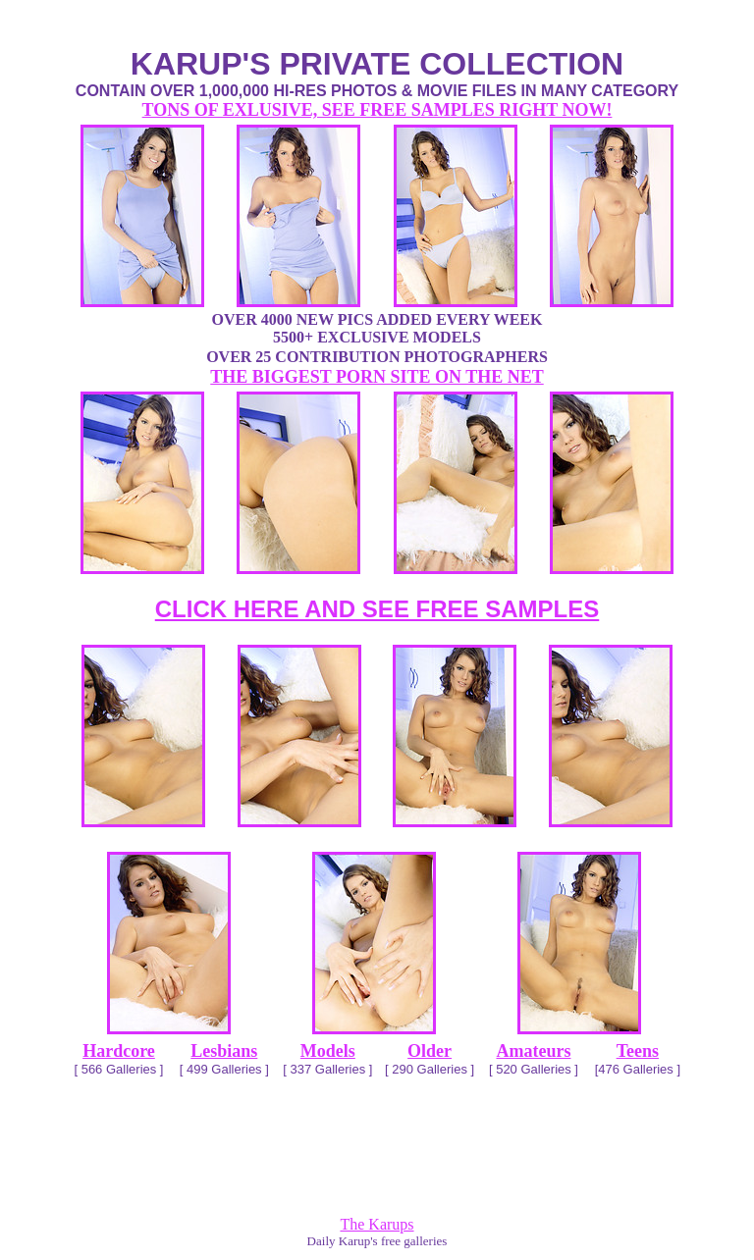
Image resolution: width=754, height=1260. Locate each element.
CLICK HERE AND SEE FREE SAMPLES (377, 609)
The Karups (376, 1224)
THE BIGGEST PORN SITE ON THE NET (376, 377)
